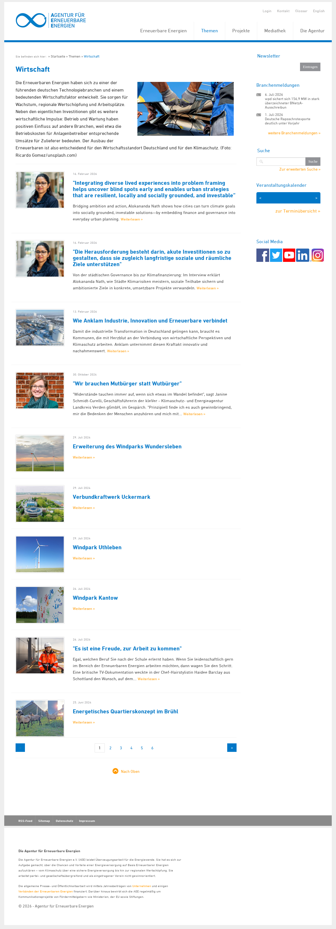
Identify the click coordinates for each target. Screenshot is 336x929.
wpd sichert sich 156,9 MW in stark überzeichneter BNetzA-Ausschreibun (292, 102)
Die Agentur (312, 30)
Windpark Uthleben (97, 547)
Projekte (241, 30)
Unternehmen (141, 886)
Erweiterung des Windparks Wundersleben (127, 446)
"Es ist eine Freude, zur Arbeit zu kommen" (127, 648)
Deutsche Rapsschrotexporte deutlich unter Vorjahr (288, 120)
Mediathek (275, 30)
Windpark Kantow (95, 597)
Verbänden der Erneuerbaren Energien (45, 891)
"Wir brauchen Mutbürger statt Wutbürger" (127, 383)
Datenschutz (64, 821)
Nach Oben (130, 771)
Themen (209, 30)
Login (267, 11)
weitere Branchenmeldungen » (294, 132)
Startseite (58, 56)
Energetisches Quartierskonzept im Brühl (125, 711)
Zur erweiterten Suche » (299, 169)
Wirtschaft (91, 56)
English (319, 11)
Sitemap (44, 821)
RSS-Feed (25, 821)
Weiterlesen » (132, 219)
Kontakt (283, 11)
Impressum (87, 821)
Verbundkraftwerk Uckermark (111, 496)
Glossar (301, 11)
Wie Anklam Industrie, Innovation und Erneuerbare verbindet (150, 320)
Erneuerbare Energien (163, 30)
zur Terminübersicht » (297, 210)
